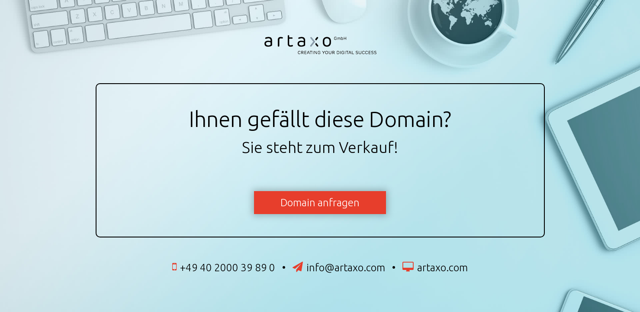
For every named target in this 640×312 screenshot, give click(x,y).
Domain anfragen (320, 202)
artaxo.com (442, 267)
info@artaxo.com (345, 267)
